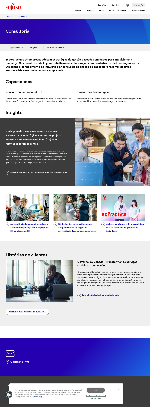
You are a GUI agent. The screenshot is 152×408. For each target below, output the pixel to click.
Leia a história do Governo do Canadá (98, 295)
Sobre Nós (102, 5)
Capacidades (15, 47)
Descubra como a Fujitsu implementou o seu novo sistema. (36, 173)
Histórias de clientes (56, 47)
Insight (102, 10)
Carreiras (115, 5)
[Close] (118, 389)
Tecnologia (121, 10)
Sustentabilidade (138, 10)
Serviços (90, 10)
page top (147, 379)
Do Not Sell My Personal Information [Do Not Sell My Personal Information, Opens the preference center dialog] (96, 397)
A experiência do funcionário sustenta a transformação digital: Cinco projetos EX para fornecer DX (27, 227)
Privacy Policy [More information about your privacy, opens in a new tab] (37, 396)
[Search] (138, 5)
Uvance (111, 10)
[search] (142, 5)
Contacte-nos (18, 362)
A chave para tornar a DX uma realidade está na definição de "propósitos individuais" (122, 227)
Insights (33, 47)
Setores (78, 10)
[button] (8, 394)
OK (95, 390)
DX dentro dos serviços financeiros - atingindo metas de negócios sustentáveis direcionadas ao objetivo (75, 227)
